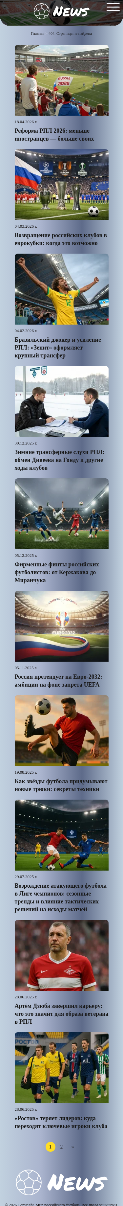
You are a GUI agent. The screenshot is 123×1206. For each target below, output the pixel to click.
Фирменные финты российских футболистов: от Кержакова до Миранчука (57, 572)
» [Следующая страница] (73, 1146)
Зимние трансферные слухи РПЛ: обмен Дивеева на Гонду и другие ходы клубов (60, 460)
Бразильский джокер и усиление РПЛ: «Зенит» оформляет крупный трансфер (58, 347)
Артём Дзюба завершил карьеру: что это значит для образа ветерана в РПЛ (62, 1014)
